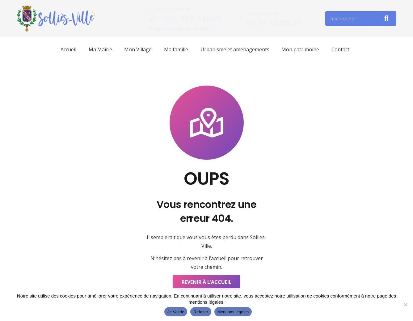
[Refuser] (405, 305)
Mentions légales (233, 312)
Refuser (200, 312)
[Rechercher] (360, 18)
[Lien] (56, 19)
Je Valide (175, 312)
